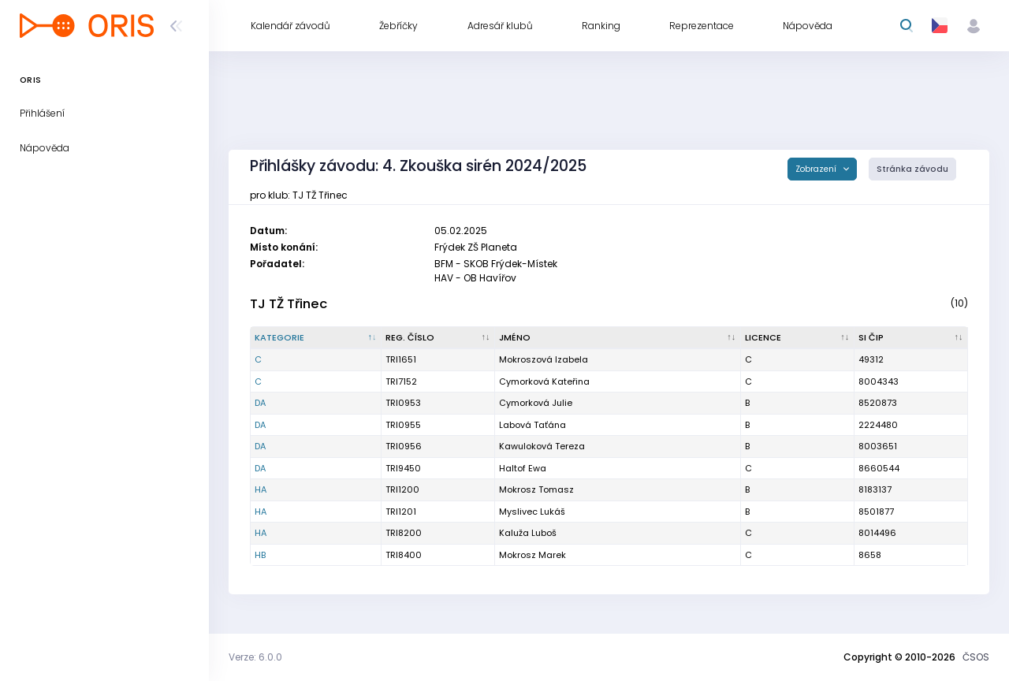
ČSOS (975, 657)
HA (260, 489)
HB (260, 555)
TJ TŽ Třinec (288, 304)
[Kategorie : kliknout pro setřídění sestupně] (316, 338)
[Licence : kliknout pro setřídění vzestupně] (797, 338)
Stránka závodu (912, 169)
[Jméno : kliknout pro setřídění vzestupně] (618, 338)
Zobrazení (817, 169)
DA (260, 402)
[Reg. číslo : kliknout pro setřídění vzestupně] (438, 338)
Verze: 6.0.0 (255, 657)
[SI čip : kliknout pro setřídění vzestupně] (911, 338)
